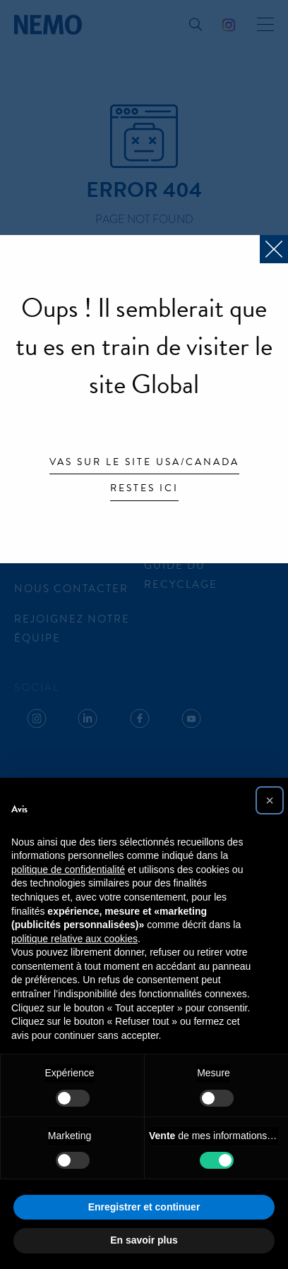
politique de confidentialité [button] (68, 869)
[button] (269, 800)
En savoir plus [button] (144, 1240)
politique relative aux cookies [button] (74, 938)
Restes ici (144, 489)
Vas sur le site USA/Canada (144, 463)
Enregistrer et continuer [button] (144, 1207)
